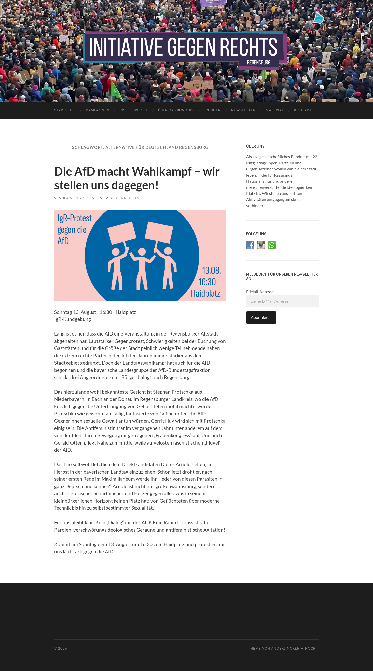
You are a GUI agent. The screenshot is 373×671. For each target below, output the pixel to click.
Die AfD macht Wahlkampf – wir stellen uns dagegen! (137, 178)
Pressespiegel (134, 110)
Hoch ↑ (312, 648)
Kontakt (303, 110)
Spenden (212, 110)
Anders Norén (285, 648)
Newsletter (243, 110)
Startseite (65, 110)
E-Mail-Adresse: (282, 298)
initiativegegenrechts (114, 198)
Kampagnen (97, 110)
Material (275, 110)
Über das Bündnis (176, 110)
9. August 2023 (69, 198)
